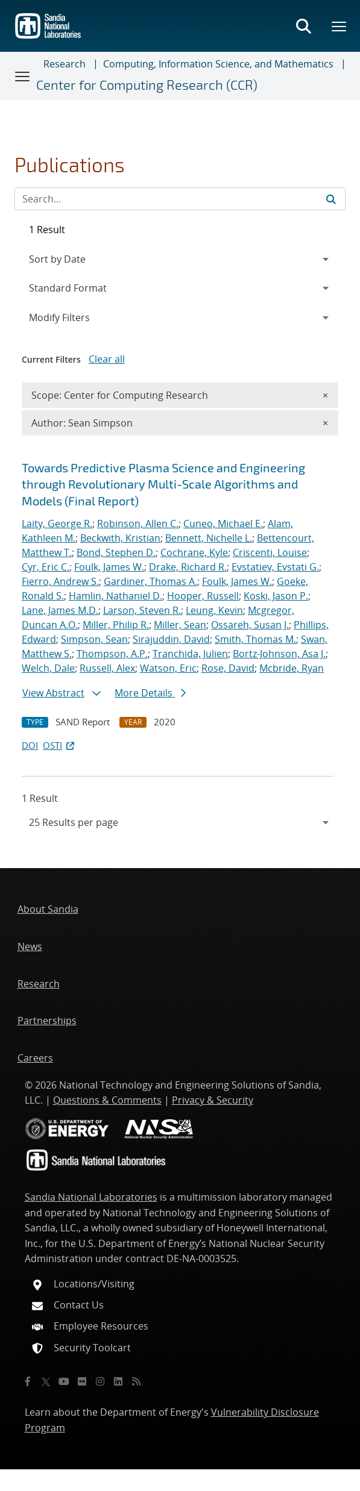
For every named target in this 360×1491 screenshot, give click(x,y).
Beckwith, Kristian (120, 538)
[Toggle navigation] (23, 76)
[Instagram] (100, 1381)
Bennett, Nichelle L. (208, 538)
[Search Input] (180, 198)
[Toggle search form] (303, 26)
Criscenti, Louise (270, 552)
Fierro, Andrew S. (60, 581)
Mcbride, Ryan (291, 668)
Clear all (107, 359)
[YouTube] (64, 1381)
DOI (30, 745)
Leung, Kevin (214, 610)
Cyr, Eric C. (45, 567)
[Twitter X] (46, 1381)
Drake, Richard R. (188, 567)
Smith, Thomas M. (255, 639)
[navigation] (180, 822)
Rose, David (227, 668)
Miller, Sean (180, 624)
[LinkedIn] (118, 1381)
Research (64, 63)
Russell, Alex (107, 668)
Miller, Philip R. (116, 624)
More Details (150, 692)
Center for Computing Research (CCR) (146, 85)
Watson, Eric (168, 668)
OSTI (60, 745)
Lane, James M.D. (60, 610)
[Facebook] (28, 1381)
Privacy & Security (212, 1100)
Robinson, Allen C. (137, 523)
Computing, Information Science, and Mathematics (218, 63)
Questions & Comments (107, 1100)
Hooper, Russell (203, 595)
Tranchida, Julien (190, 653)
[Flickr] (82, 1381)
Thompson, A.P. (112, 653)
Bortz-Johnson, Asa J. (279, 653)
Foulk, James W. (109, 567)
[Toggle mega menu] (339, 26)
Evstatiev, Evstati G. (275, 567)
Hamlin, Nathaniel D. (115, 595)
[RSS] (136, 1381)
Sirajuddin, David (171, 639)
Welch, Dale (48, 668)
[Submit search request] (331, 198)
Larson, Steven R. (142, 610)
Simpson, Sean (94, 639)
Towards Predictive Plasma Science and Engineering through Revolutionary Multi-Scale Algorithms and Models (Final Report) (163, 484)
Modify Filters (75, 317)
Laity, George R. (57, 523)
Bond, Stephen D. (116, 552)
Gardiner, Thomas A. (150, 581)
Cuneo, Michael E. (223, 523)
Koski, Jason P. (276, 595)
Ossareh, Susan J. (250, 624)
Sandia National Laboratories (91, 1197)
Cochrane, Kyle (194, 552)
